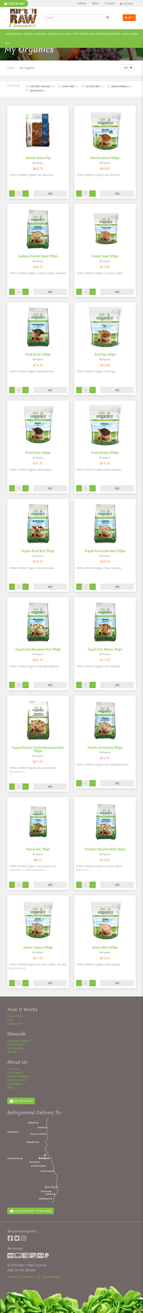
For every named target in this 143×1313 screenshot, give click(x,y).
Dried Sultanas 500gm (105, 452)
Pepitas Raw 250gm (38, 849)
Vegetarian (36, 90)
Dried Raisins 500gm (38, 452)
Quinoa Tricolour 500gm (38, 947)
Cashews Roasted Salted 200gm (38, 256)
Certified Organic (40, 86)
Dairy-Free (68, 86)
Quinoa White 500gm (105, 947)
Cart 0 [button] (129, 17)
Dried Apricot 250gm (38, 354)
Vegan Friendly (120, 86)
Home (11, 68)
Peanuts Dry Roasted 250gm (105, 747)
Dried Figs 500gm (105, 354)
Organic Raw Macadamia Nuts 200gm (38, 649)
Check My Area (14, 3)
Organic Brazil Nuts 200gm (38, 550)
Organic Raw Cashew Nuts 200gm (105, 550)
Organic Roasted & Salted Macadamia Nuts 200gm (38, 749)
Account (126, 3)
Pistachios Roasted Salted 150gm (105, 849)
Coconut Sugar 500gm (105, 256)
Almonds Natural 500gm (105, 157)
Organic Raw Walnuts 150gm (105, 649)
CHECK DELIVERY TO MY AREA (30, 1211)
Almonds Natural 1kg (38, 157)
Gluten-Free (92, 86)
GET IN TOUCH (21, 1101)
